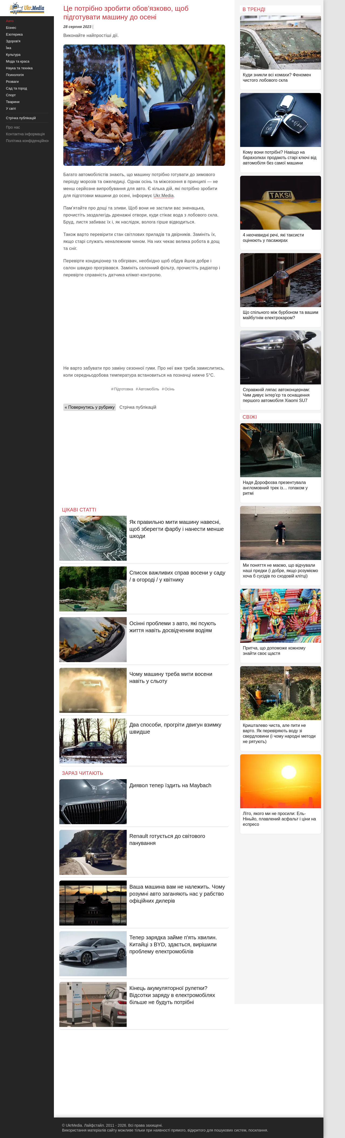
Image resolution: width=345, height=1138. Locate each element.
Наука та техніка (19, 68)
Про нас (13, 127)
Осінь (169, 389)
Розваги (12, 82)
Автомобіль (149, 389)
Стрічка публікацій (137, 407)
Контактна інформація (25, 134)
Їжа (8, 48)
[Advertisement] (144, 321)
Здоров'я (13, 41)
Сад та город (16, 88)
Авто (9, 21)
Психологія (15, 75)
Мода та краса (17, 61)
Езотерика (14, 34)
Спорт (11, 95)
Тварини (12, 102)
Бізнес (11, 28)
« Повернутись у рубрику (90, 407)
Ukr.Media (163, 195)
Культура (13, 55)
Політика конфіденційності (29, 141)
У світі (11, 108)
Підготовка (123, 389)
